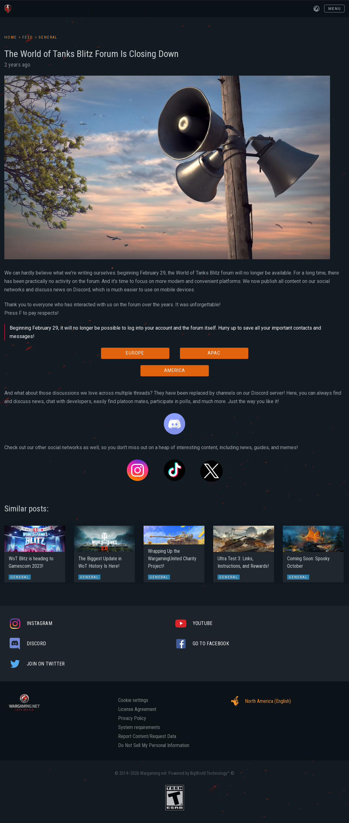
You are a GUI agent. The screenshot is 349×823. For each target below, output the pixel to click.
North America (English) (259, 701)
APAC (214, 352)
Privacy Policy (132, 718)
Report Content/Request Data (147, 736)
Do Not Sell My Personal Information (153, 745)
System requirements (139, 727)
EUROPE (135, 352)
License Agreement (137, 709)
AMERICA (174, 370)
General (48, 37)
